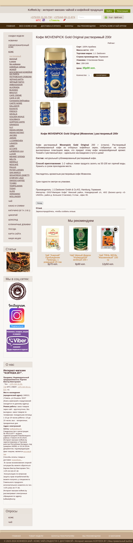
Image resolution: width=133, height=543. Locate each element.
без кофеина (14, 64)
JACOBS (13, 135)
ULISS (12, 191)
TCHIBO (12, 183)
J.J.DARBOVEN (16, 141)
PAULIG (12, 167)
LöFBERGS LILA (16, 151)
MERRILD (13, 162)
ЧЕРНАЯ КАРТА (16, 79)
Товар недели (36, 536)
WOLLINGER (15, 196)
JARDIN (12, 138)
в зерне (12, 61)
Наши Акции (14, 238)
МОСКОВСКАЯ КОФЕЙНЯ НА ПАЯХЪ (20, 73)
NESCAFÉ (13, 164)
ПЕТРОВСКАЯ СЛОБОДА (20, 77)
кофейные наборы (17, 67)
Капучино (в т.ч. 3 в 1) (19, 210)
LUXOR (12, 154)
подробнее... (17, 460)
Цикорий (13, 215)
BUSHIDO (13, 90)
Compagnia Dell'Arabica (19, 101)
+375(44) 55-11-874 (64, 17)
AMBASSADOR (16, 85)
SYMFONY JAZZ (16, 178)
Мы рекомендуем (86, 26)
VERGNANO (14, 194)
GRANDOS (14, 125)
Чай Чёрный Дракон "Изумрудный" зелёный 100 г (80, 257)
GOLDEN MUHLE (16, 117)
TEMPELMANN (15, 186)
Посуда (12, 229)
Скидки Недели (16, 36)
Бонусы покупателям (62, 536)
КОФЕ (11, 518)
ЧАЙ (10, 522)
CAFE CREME (15, 95)
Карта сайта (14, 234)
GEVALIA (13, 114)
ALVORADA (14, 87)
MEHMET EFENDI (17, 156)
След (31, 262)
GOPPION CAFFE (17, 122)
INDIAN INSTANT (16, 133)
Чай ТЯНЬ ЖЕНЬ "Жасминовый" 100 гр (108, 257)
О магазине (66, 32)
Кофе (11, 52)
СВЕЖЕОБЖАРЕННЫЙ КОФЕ (18, 46)
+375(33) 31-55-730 (41, 17)
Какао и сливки (16, 206)
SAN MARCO (15, 172)
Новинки (13, 41)
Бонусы (69, 26)
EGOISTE (13, 109)
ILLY (11, 127)
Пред (4, 262)
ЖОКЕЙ (12, 69)
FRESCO (13, 111)
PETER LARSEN (16, 170)
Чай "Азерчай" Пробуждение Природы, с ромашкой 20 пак (53, 258)
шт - (115, 17)
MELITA (12, 159)
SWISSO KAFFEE (17, 180)
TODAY (12, 188)
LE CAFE (13, 148)
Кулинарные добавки (19, 224)
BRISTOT (13, 93)
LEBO (11, 146)
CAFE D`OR (14, 98)
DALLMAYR (14, 106)
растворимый (15, 56)
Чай (10, 201)
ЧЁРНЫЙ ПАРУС (16, 82)
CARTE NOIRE (15, 103)
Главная (10, 26)
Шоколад (13, 220)
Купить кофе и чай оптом (113, 26)
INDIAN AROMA (16, 130)
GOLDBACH (14, 119)
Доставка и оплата (51, 26)
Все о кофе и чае (28, 26)
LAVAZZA (13, 143)
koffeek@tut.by (16, 429)
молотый (13, 59)
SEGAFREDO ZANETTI (19, 175)
